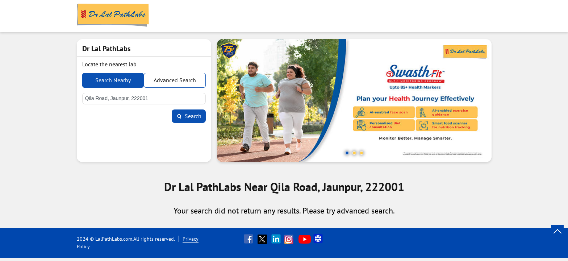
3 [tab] (361, 153)
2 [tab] (354, 153)
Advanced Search (175, 80)
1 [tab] (347, 153)
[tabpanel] (354, 100)
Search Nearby (113, 80)
